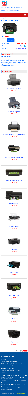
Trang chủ (3, 18)
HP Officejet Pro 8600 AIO (14, 342)
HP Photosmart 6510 (14, 272)
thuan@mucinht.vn (21, 48)
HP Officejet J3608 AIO (14, 226)
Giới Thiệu (3, 359)
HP (8, 18)
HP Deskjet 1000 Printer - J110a (14, 88)
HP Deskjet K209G (14, 249)
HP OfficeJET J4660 (14, 318)
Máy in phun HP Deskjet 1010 (14, 111)
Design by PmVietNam (21, 393)
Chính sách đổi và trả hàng (7, 368)
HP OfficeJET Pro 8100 (14, 295)
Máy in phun (13, 18)
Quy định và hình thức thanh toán (9, 361)
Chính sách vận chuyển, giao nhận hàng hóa (11, 364)
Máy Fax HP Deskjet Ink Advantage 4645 (14, 157)
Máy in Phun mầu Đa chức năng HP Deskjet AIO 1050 (14, 134)
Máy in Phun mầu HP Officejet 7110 (14, 180)
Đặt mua (10, 40)
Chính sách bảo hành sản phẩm (8, 366)
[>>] (26, 350)
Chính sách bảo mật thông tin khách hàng (11, 370)
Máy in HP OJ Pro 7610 (14, 203)
